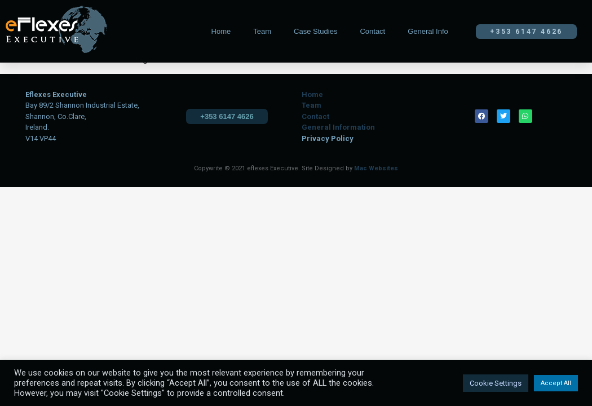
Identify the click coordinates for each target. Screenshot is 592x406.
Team (262, 31)
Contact (372, 31)
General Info (428, 31)
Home (221, 31)
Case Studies (315, 31)
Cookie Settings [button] (496, 383)
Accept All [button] (556, 383)
